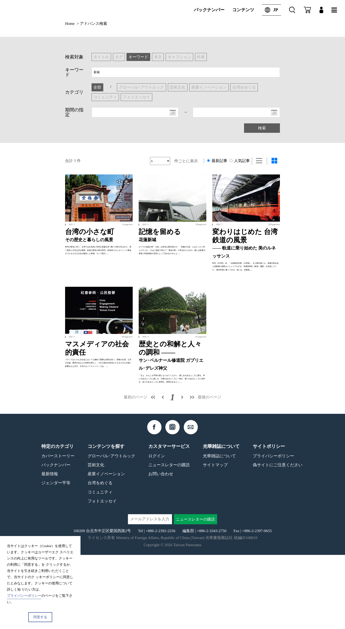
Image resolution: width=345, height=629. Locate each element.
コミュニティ (100, 566)
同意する (40, 617)
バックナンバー (209, 9)
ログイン (156, 530)
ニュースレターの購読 (169, 539)
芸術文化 (96, 539)
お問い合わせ (160, 548)
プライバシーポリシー (273, 530)
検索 (262, 128)
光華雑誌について (219, 530)
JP (270, 10)
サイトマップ (215, 539)
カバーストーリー (58, 530)
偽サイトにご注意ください (277, 539)
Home (70, 23)
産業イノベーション (106, 548)
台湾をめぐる (100, 557)
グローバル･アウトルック (111, 530)
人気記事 (240, 161)
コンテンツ (243, 9)
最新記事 (217, 161)
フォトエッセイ (102, 575)
